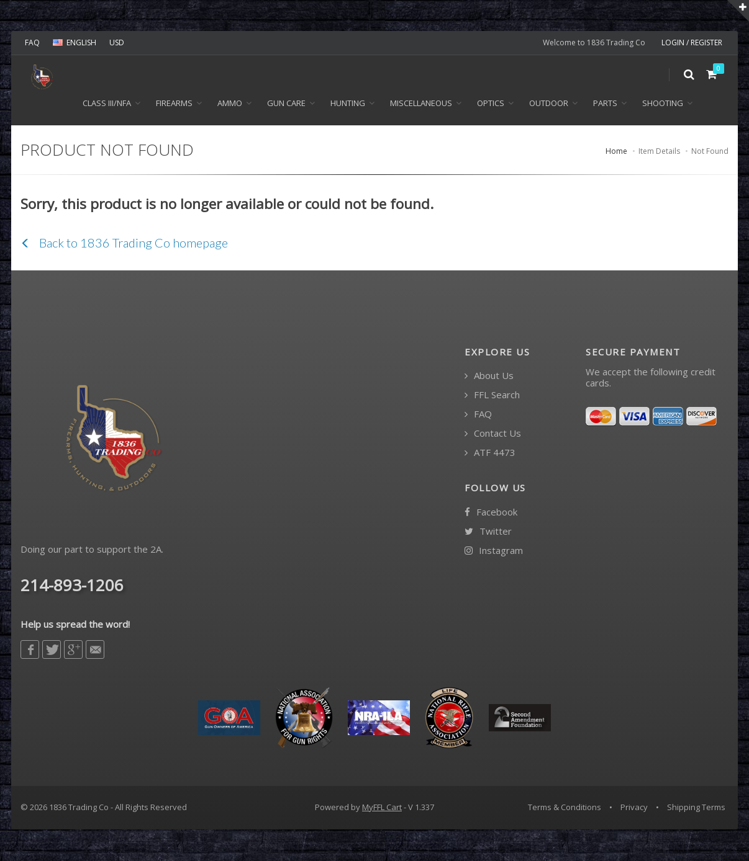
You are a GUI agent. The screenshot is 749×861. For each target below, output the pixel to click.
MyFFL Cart (382, 808)
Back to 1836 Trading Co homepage (124, 243)
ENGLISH (74, 42)
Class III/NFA (107, 104)
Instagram (494, 551)
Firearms (174, 104)
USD (116, 42)
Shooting (662, 104)
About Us (489, 377)
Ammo (229, 104)
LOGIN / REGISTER (691, 42)
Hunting (347, 104)
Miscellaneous (421, 104)
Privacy (634, 808)
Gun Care (286, 104)
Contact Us (493, 434)
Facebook (491, 513)
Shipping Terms (696, 808)
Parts (605, 104)
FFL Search (492, 396)
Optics (490, 104)
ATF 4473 (490, 454)
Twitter (488, 532)
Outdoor (548, 104)
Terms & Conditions (564, 808)
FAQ (32, 42)
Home (616, 152)
